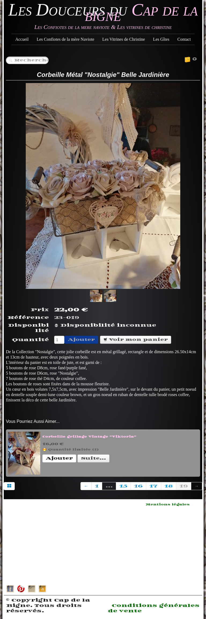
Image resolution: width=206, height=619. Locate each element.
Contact (184, 39)
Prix (40, 309)
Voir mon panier (136, 339)
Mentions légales (168, 504)
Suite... (93, 458)
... (109, 486)
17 (153, 486)
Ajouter (81, 339)
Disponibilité (28, 328)
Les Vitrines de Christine (123, 39)
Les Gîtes (161, 39)
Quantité (30, 339)
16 (138, 486)
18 (168, 486)
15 (123, 486)
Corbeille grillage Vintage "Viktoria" (89, 436)
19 (183, 486)
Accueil (22, 39)
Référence (28, 317)
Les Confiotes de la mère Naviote (65, 39)
